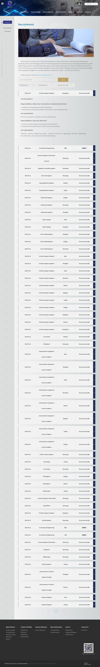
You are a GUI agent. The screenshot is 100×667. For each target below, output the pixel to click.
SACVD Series (24, 634)
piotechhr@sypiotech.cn (44, 75)
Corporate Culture (11, 634)
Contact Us (88, 12)
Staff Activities (69, 634)
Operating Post (43, 85)
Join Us (71, 12)
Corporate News (55, 630)
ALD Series (23, 632)
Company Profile (10, 630)
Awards (8, 639)
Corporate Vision (10, 632)
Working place (24, 85)
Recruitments (69, 630)
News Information (61, 12)
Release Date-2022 (63, 85)
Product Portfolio (36, 12)
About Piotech (24, 12)
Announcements (55, 632)
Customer (79, 12)
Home (16, 12)
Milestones (9, 637)
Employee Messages (70, 632)
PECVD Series (24, 630)
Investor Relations (48, 12)
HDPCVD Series (25, 637)
